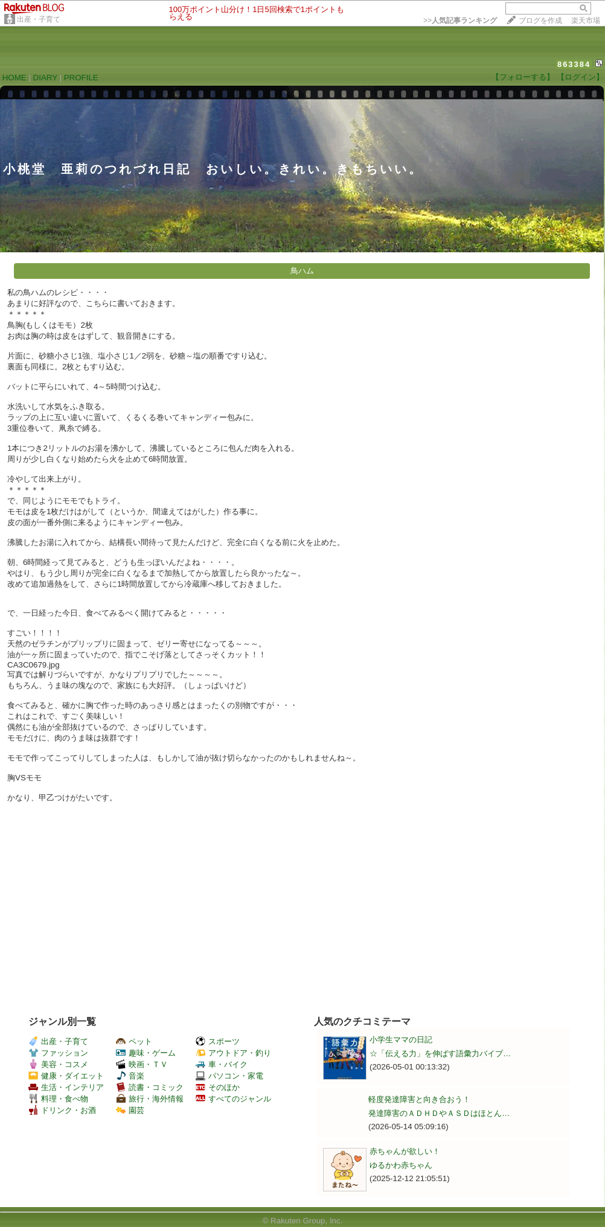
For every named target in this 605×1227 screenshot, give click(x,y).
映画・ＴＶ (142, 1064)
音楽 (130, 1075)
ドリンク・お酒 (62, 1110)
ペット (134, 1041)
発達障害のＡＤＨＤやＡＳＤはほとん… (439, 1113)
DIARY (45, 77)
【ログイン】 (580, 76)
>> (460, 20)
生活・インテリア (66, 1087)
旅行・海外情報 (150, 1098)
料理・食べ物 (58, 1098)
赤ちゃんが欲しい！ (405, 1151)
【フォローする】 (522, 76)
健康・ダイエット (66, 1075)
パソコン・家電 (229, 1075)
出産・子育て (38, 19)
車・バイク (222, 1064)
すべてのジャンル (233, 1098)
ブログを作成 (540, 20)
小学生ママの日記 (401, 1039)
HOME (14, 77)
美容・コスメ (58, 1064)
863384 (574, 64)
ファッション (58, 1052)
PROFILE (81, 77)
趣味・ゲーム (146, 1052)
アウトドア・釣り (233, 1052)
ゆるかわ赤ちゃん (401, 1165)
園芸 (130, 1110)
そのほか (218, 1087)
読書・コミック (150, 1087)
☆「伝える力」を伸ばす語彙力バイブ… (440, 1053)
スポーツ (218, 1041)
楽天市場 (585, 20)
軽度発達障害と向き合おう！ (419, 1099)
